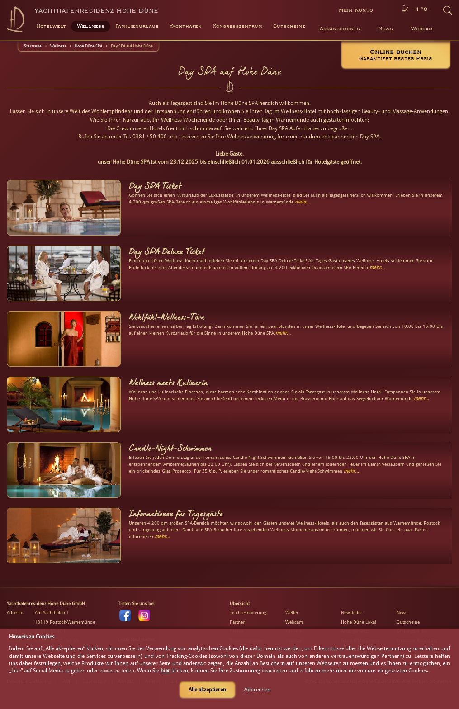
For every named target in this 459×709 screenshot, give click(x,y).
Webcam (422, 29)
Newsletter (351, 612)
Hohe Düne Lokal (358, 621)
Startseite (33, 45)
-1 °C (420, 9)
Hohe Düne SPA (88, 45)
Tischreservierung (248, 612)
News (385, 29)
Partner (237, 621)
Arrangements (340, 29)
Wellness (58, 45)
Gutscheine (408, 621)
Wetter (291, 612)
